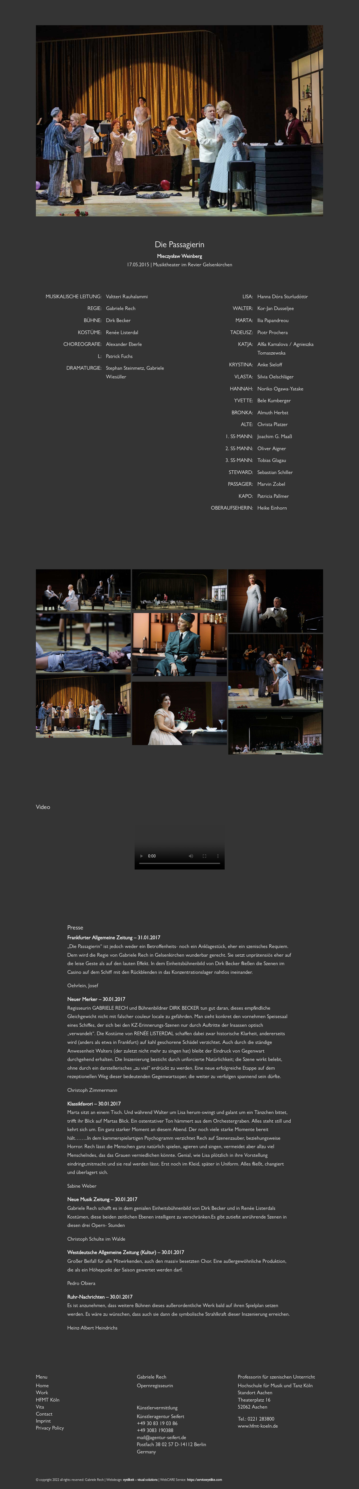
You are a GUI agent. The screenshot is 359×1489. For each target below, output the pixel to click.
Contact (44, 1414)
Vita (40, 1407)
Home (42, 1386)
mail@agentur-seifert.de (161, 1438)
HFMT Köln (47, 1400)
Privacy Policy (50, 1428)
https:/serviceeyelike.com (204, 1480)
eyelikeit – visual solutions (140, 1480)
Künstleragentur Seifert (160, 1417)
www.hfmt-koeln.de (258, 1426)
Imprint (43, 1421)
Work (42, 1393)
